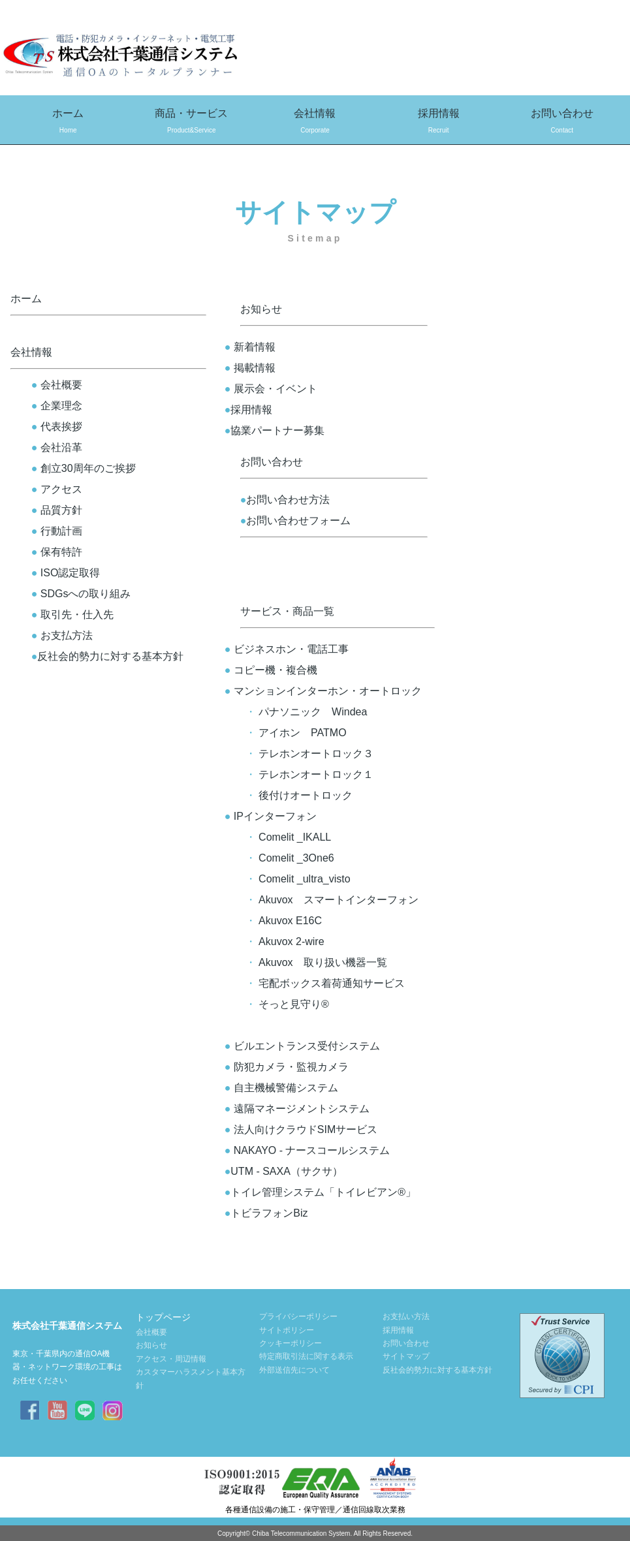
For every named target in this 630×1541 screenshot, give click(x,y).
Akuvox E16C (290, 920)
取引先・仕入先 (72, 614)
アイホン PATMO (303, 732)
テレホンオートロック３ (316, 753)
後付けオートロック (306, 795)
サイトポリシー (286, 1330)
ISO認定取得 (70, 572)
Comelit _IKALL (295, 837)
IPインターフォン (271, 816)
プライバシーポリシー (298, 1316)
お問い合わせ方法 (285, 499)
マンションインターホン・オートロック (323, 690)
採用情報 (438, 122)
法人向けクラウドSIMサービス (301, 1129)
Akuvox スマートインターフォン (338, 899)
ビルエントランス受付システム (302, 1045)
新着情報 (250, 346)
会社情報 (315, 122)
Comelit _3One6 (296, 858)
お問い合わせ (561, 122)
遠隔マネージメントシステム (297, 1108)
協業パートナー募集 (275, 430)
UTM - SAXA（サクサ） (278, 1171)
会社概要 (56, 384)
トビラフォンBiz (261, 1213)
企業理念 (56, 405)
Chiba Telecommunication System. (302, 1533)
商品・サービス (191, 122)
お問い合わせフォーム (295, 520)
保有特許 (61, 551)
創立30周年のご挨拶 (83, 468)
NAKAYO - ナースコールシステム (302, 1150)
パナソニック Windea (313, 711)
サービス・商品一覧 (287, 611)
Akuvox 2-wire (291, 941)
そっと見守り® (294, 1004)
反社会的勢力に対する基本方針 (107, 656)
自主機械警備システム (281, 1087)
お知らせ (261, 309)
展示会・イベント (271, 388)
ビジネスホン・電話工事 (291, 649)
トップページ (163, 1317)
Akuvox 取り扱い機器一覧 (322, 962)
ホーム (68, 122)
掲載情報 (250, 367)
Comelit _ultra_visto (305, 878)
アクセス (56, 489)
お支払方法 (62, 635)
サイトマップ (406, 1356)
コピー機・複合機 (271, 670)
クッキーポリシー (290, 1343)
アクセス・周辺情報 (171, 1358)
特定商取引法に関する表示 (306, 1356)
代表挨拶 (56, 426)
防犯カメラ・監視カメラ (287, 1066)
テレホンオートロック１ (316, 774)
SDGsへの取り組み (81, 593)
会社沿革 (56, 447)
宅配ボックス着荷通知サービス (332, 983)
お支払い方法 (406, 1316)
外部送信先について (294, 1370)
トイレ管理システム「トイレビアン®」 (315, 1192)
